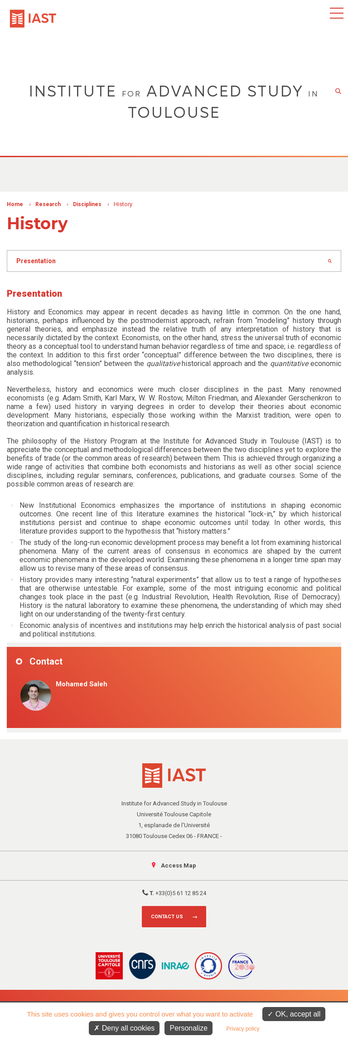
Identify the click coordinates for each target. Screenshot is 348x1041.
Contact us (167, 917)
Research (48, 204)
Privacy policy (242, 1029)
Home (15, 204)
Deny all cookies (124, 1028)
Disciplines (87, 204)
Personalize (188, 1028)
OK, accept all (293, 1014)
